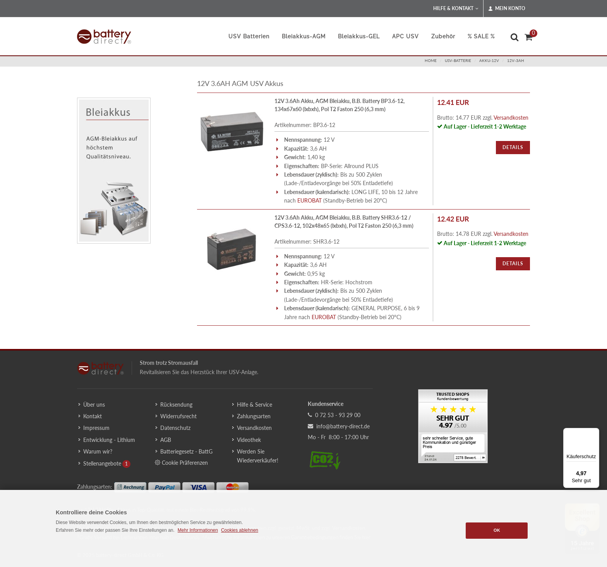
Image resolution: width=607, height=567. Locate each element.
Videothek (249, 439)
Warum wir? (97, 451)
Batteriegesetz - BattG (186, 451)
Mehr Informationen (198, 530)
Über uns (94, 404)
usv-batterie (458, 60)
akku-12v (489, 60)
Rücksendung (176, 404)
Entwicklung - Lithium (109, 439)
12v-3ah (515, 60)
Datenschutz (175, 427)
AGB (165, 439)
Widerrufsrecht (178, 416)
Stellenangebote (102, 463)
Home (431, 60)
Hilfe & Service (254, 404)
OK (497, 530)
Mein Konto (506, 8)
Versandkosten (511, 117)
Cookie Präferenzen (181, 462)
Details (512, 147)
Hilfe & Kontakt (455, 8)
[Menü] (594, 432)
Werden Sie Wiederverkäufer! (257, 455)
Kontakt (92, 416)
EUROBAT (309, 200)
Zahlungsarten (254, 416)
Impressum (96, 427)
